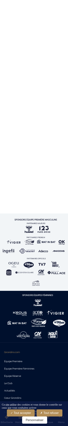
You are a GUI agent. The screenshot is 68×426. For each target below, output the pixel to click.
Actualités (9, 390)
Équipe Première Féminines (19, 368)
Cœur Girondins (12, 398)
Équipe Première (13, 361)
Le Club (8, 383)
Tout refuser (49, 412)
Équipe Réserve (12, 376)
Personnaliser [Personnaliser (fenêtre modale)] (35, 420)
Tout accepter (21, 412)
